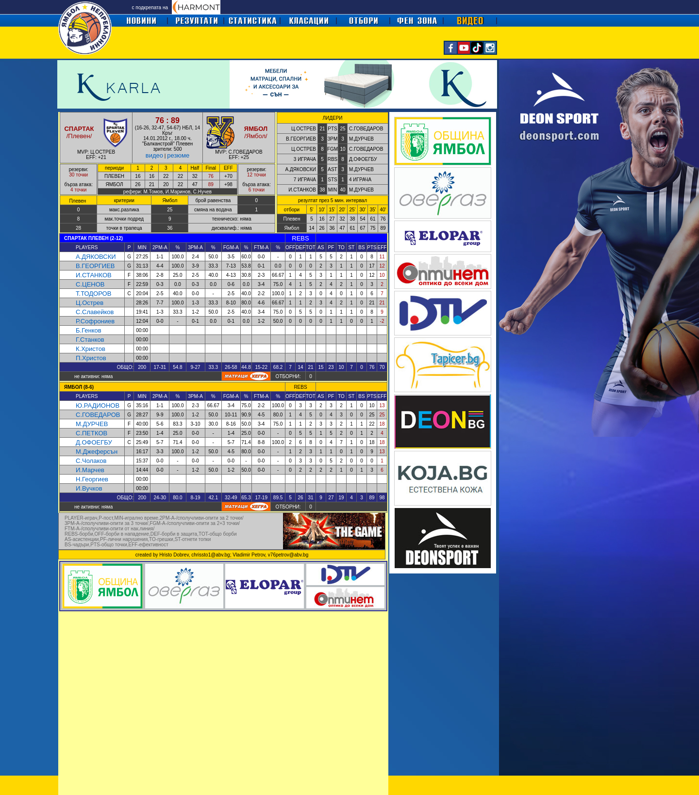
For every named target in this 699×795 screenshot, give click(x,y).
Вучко (90, 488)
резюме (178, 155)
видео (154, 155)
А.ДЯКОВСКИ (96, 256)
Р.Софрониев (95, 321)
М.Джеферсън (96, 451)
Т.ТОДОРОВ (93, 293)
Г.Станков (90, 339)
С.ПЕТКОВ (91, 433)
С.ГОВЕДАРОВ (98, 414)
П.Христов (91, 358)
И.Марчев (90, 470)
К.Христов (90, 348)
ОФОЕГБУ (97, 442)
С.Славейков (95, 312)
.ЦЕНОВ (92, 284)
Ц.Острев (89, 302)
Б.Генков (88, 330)
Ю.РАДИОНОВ (97, 405)
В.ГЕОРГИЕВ (95, 266)
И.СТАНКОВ (94, 275)
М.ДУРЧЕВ (92, 424)
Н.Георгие (90, 479)
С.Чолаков (91, 460)
